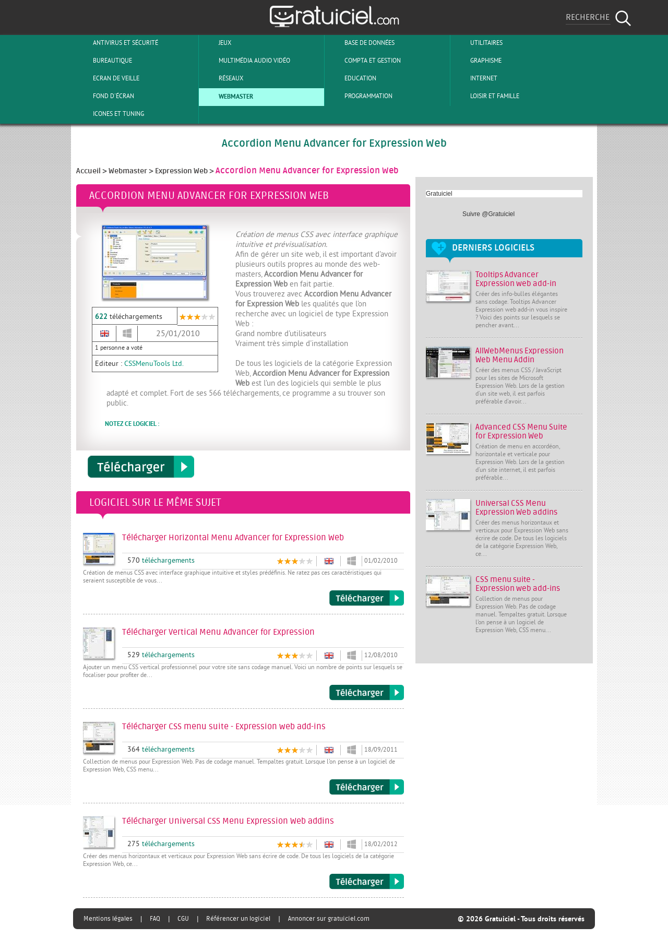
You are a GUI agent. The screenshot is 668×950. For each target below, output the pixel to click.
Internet (475, 78)
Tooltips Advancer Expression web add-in (515, 279)
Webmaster (227, 96)
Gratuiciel (439, 193)
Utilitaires (478, 43)
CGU (183, 918)
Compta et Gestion (364, 60)
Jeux (216, 43)
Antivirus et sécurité (117, 43)
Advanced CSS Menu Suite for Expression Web (521, 432)
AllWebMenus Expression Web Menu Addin (519, 355)
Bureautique (104, 60)
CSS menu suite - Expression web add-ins (517, 584)
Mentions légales (108, 918)
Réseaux (222, 78)
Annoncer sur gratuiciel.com (328, 918)
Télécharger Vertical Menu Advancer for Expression (366, 692)
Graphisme (477, 60)
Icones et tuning (110, 114)
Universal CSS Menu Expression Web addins (516, 508)
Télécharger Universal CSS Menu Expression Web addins (366, 881)
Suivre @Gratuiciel (488, 214)
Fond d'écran (105, 96)
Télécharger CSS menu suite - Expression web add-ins (366, 787)
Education (351, 78)
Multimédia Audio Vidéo (245, 60)
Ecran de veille (107, 78)
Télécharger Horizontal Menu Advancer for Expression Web (366, 598)
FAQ (155, 918)
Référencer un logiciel (238, 918)
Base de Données (361, 43)
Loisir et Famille (486, 96)
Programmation (359, 96)
